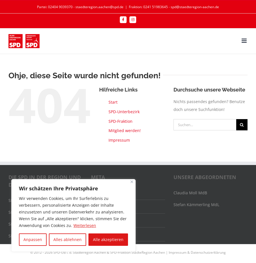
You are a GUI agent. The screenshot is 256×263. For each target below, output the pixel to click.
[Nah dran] (132, 181)
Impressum (119, 140)
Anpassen (32, 239)
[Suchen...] (204, 124)
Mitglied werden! (125, 130)
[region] (73, 215)
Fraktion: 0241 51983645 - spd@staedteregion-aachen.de (174, 7)
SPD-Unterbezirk (124, 111)
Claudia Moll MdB (190, 192)
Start (113, 102)
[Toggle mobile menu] (245, 41)
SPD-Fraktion (121, 121)
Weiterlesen (84, 225)
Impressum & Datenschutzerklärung (197, 252)
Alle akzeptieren (108, 239)
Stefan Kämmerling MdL (196, 204)
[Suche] (242, 124)
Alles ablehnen (67, 239)
